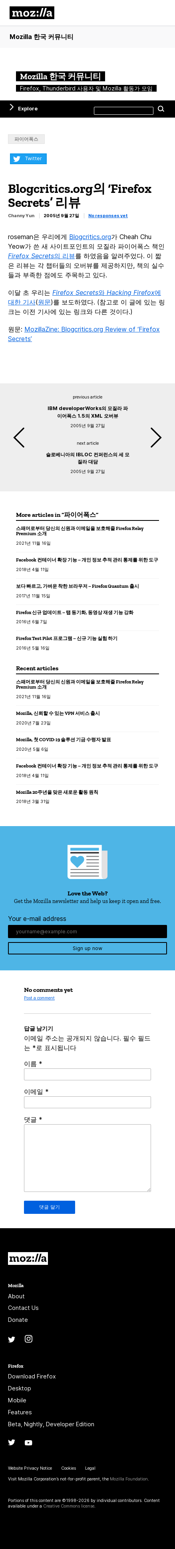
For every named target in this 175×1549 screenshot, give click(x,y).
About (16, 1296)
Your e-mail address (37, 919)
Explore (28, 109)
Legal (90, 1468)
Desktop (19, 1388)
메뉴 (159, 12)
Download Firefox (32, 1376)
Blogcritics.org (90, 237)
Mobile (17, 1400)
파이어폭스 (26, 139)
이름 (33, 1064)
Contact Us (23, 1307)
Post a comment (39, 998)
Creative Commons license (68, 1506)
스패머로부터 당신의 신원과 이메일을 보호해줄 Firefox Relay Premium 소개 (79, 531)
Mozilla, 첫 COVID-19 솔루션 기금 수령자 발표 (63, 739)
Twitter (33, 158)
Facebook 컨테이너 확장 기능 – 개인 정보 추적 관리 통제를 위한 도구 (87, 560)
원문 (44, 302)
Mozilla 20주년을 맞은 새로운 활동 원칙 (57, 792)
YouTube (28, 1442)
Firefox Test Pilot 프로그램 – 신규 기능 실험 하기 (66, 638)
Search (161, 109)
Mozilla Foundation (129, 1479)
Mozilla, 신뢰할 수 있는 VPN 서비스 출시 (58, 713)
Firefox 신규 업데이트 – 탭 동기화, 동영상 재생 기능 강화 (74, 612)
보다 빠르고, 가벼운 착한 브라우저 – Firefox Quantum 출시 (77, 586)
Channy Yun (21, 215)
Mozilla (28, 1258)
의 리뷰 (41, 256)
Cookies (68, 1468)
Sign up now (87, 948)
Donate (18, 1319)
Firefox (15, 1366)
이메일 (36, 1091)
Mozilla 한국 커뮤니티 (42, 37)
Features (20, 1412)
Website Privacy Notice (30, 1468)
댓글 (33, 1119)
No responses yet (108, 215)
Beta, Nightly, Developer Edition (51, 1424)
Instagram (28, 1339)
